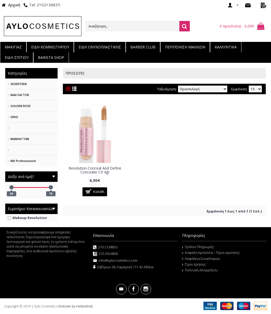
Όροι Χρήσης (194, 264)
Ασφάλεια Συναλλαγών (201, 258)
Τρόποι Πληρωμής (198, 247)
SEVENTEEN (18, 84)
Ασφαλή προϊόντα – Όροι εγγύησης (211, 252)
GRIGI (14, 117)
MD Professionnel (23, 161)
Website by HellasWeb (75, 306)
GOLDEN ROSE (20, 106)
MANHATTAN (19, 139)
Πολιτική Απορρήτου (200, 270)
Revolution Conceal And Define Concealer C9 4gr (95, 170)
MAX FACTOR (19, 95)
